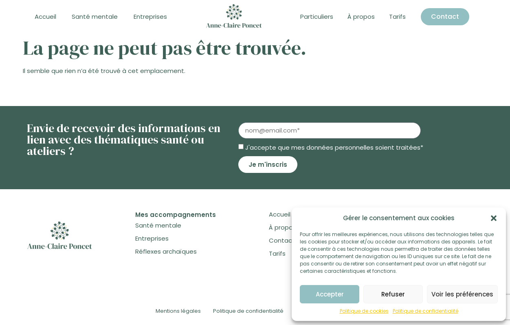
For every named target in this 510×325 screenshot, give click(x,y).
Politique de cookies (364, 310)
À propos (361, 16)
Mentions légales (178, 311)
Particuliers (316, 16)
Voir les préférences (462, 294)
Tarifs (397, 16)
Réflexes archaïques (166, 251)
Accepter (330, 294)
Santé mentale (95, 16)
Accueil (45, 16)
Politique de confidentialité (425, 310)
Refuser (393, 294)
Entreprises (150, 16)
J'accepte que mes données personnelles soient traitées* (334, 147)
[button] (494, 218)
